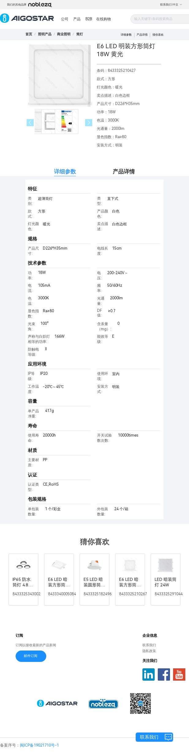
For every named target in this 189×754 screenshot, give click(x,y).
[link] (44, 34)
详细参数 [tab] (65, 171)
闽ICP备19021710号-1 (39, 745)
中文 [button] (177, 4)
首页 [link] (28, 34)
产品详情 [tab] (124, 171)
